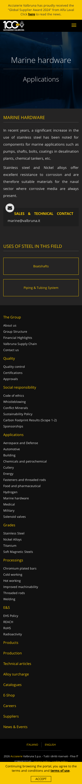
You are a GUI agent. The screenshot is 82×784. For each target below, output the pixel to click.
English (50, 744)
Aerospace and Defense (20, 443)
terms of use (60, 770)
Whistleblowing (14, 402)
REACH (8, 622)
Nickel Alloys (12, 539)
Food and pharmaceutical (22, 486)
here (31, 14)
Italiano (32, 744)
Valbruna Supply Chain (20, 344)
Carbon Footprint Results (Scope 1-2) (30, 420)
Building (9, 455)
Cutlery (8, 467)
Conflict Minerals (15, 408)
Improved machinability (20, 587)
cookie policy (60, 761)
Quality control (14, 366)
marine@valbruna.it (24, 220)
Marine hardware (16, 498)
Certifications (13, 373)
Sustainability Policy (17, 414)
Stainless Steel (13, 533)
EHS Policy (10, 616)
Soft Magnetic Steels (18, 552)
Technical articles (17, 663)
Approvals (10, 379)
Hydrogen (10, 492)
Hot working (12, 581)
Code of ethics (13, 395)
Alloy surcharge (16, 674)
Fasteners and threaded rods (24, 480)
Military (8, 510)
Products (10, 642)
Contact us (11, 350)
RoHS (7, 628)
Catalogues (12, 684)
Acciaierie (16, 756)
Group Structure (15, 331)
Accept (41, 779)
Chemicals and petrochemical (25, 461)
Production (12, 653)
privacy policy (41, 761)
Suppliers (11, 716)
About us (9, 325)
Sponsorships (13, 426)
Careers (9, 705)
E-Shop (9, 695)
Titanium (9, 545)
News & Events (15, 726)
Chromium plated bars (20, 568)
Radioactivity (12, 634)
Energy (8, 473)
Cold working (12, 574)
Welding (9, 599)
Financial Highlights (17, 338)
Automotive (11, 449)
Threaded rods (14, 593)
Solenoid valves (14, 516)
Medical (9, 504)
